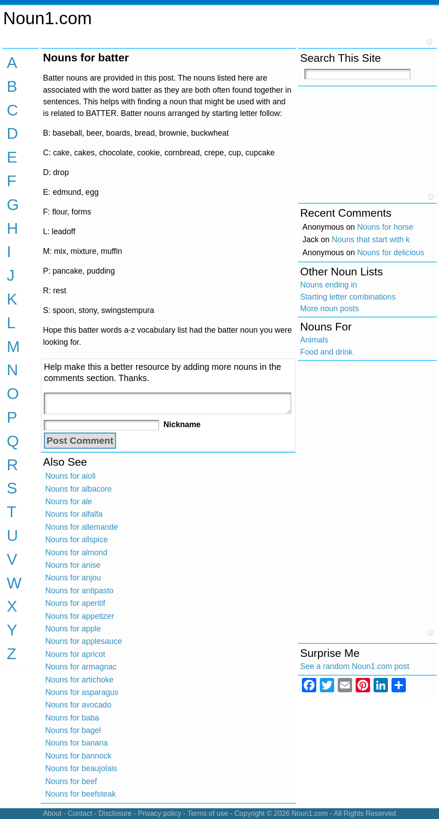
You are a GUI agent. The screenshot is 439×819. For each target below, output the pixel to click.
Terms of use (207, 813)
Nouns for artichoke (79, 679)
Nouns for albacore (78, 489)
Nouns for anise (72, 565)
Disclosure (115, 813)
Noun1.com (47, 18)
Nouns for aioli (70, 476)
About (52, 813)
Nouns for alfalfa (74, 514)
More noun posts (329, 308)
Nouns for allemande (81, 527)
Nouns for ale (68, 501)
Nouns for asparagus (81, 692)
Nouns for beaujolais (81, 768)
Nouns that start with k (371, 239)
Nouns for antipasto (79, 590)
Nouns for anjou (73, 577)
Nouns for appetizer (79, 616)
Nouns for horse (385, 227)
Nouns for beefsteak (80, 793)
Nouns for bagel (73, 730)
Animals (314, 339)
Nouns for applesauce (83, 641)
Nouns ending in (328, 284)
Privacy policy (159, 813)
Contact (80, 813)
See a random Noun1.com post (354, 666)
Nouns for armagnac (80, 666)
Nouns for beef (71, 781)
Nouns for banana (76, 742)
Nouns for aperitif (75, 603)
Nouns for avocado (78, 704)
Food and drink (326, 351)
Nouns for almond (76, 552)
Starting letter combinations (348, 296)
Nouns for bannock (78, 755)
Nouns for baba (72, 717)
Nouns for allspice (76, 539)
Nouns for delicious (390, 252)
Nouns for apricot (75, 654)
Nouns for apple (73, 628)
